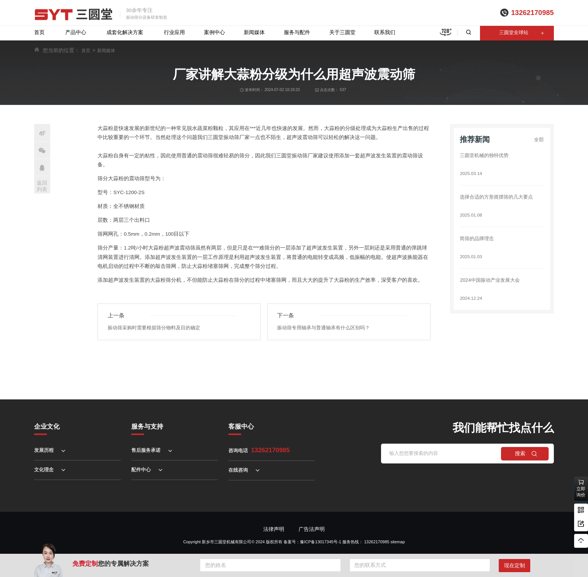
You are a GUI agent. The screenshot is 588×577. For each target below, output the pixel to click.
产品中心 (75, 32)
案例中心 (214, 32)
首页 (39, 32)
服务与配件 (297, 32)
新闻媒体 (254, 32)
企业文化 (47, 426)
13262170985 (532, 12)
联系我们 (384, 32)
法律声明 (273, 529)
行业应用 (174, 32)
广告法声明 (311, 529)
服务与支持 (147, 426)
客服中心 (241, 426)
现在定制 (514, 565)
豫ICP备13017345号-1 (320, 542)
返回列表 (42, 186)
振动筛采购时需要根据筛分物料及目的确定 (157, 328)
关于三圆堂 (342, 32)
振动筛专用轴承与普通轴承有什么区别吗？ (327, 328)
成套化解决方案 (124, 32)
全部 (538, 139)
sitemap (397, 542)
